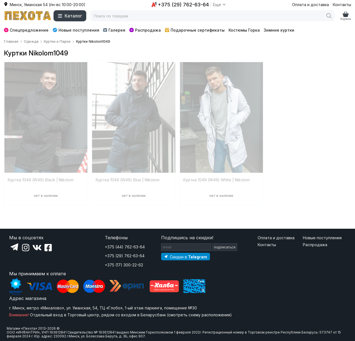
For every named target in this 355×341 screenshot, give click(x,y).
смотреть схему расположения (199, 314)
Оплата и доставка (310, 4)
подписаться (225, 247)
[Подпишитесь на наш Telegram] (185, 256)
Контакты (342, 4)
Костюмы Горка (244, 30)
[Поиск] (328, 15)
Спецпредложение (26, 30)
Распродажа (145, 30)
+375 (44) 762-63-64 (125, 247)
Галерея (114, 30)
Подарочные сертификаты (195, 30)
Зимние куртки (279, 30)
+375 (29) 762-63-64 (124, 255)
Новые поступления (75, 29)
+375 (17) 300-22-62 (124, 265)
